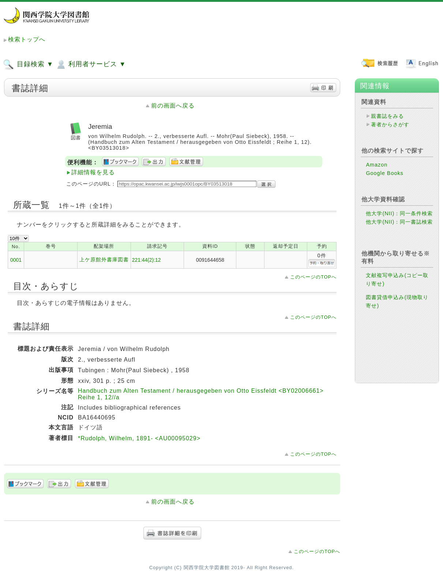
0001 (16, 260)
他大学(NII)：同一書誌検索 (399, 222)
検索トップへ (26, 39)
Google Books (384, 173)
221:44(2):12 (146, 260)
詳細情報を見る (93, 172)
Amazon (376, 165)
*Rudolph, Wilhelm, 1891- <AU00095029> (139, 438)
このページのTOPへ (313, 277)
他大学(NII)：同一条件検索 (399, 213)
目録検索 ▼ (28, 64)
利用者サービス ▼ (90, 64)
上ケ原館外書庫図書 (104, 259)
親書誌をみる (387, 116)
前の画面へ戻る (173, 105)
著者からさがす (390, 124)
